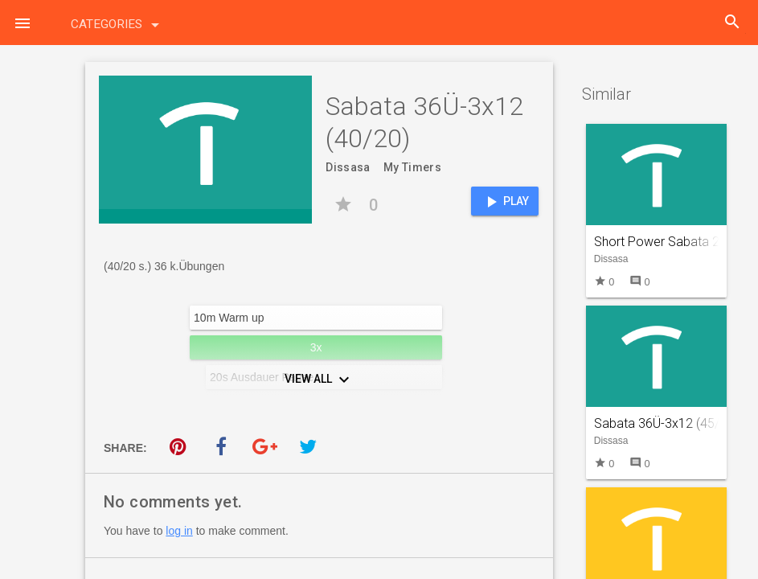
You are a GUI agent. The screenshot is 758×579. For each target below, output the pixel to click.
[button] (22, 22)
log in (179, 530)
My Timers (412, 167)
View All (319, 379)
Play (505, 201)
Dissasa (348, 167)
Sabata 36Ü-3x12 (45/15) (666, 423)
